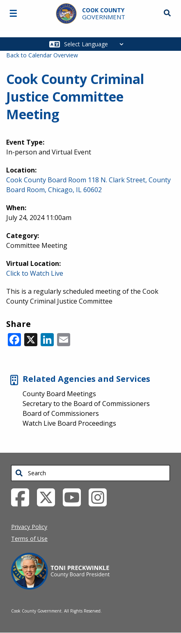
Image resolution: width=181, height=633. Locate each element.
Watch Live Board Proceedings (69, 423)
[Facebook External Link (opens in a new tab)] (23, 496)
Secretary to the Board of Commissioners (86, 403)
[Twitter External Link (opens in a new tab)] (49, 496)
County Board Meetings (59, 393)
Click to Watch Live (34, 273)
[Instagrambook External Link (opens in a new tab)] (101, 496)
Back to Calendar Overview (42, 55)
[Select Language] (96, 44)
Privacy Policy (29, 527)
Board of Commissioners (61, 413)
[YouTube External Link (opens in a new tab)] (75, 496)
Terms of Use (29, 538)
